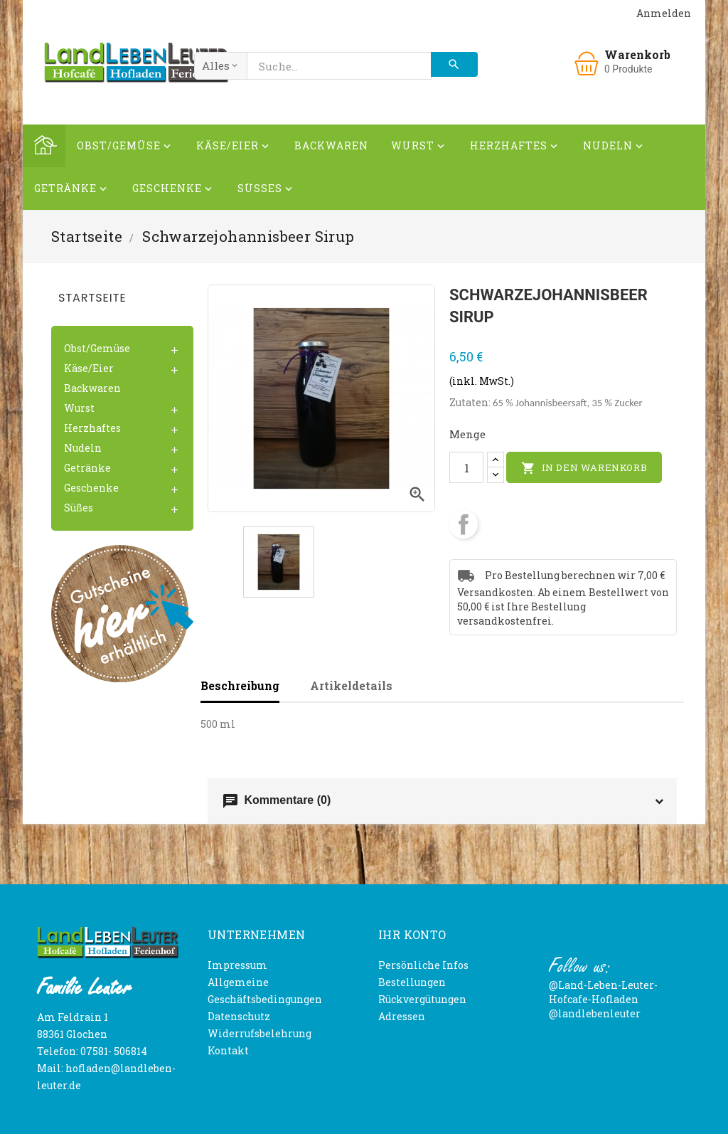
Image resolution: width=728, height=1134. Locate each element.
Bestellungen (412, 982)
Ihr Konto (412, 934)
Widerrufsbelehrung (259, 1033)
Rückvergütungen (422, 999)
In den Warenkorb (584, 468)
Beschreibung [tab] (239, 685)
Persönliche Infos (423, 965)
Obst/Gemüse (125, 148)
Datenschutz (239, 1016)
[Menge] (466, 467)
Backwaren (331, 145)
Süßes (266, 190)
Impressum (237, 965)
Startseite (92, 298)
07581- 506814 (113, 1051)
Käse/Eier (234, 148)
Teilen (463, 524)
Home (44, 145)
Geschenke (173, 190)
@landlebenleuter (595, 1013)
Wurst (419, 148)
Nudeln (614, 148)
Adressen (401, 1016)
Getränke (71, 190)
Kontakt (228, 1050)
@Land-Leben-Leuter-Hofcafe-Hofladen (603, 992)
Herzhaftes (515, 148)
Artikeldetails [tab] (351, 685)
